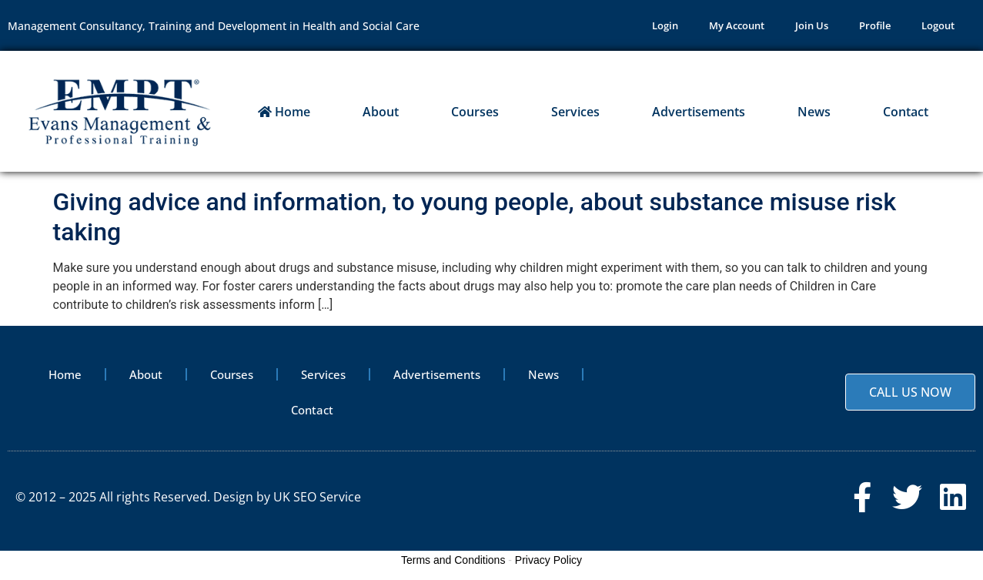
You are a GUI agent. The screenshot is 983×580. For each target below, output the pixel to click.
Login (665, 25)
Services (575, 111)
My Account (736, 25)
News (814, 111)
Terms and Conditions (453, 560)
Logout (938, 25)
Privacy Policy (548, 560)
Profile (875, 25)
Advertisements (698, 111)
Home (284, 111)
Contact (905, 111)
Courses (475, 111)
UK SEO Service (317, 496)
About (381, 111)
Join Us (811, 25)
